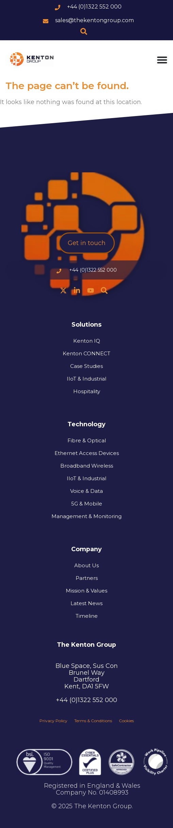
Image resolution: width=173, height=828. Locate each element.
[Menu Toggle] (162, 59)
